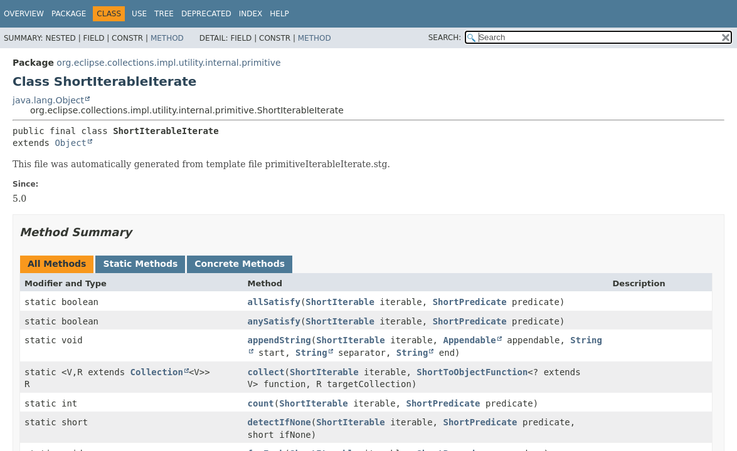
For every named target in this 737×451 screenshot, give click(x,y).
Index (251, 13)
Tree (164, 13)
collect (266, 372)
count (261, 403)
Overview (24, 13)
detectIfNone (279, 422)
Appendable (469, 340)
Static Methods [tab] (140, 264)
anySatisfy (274, 321)
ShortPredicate (470, 302)
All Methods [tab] (57, 264)
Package (68, 13)
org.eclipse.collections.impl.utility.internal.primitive (168, 63)
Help (279, 13)
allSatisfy (274, 302)
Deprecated (206, 13)
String (311, 353)
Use (139, 13)
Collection (156, 372)
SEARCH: (445, 37)
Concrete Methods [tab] (239, 264)
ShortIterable (339, 302)
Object (71, 143)
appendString (279, 340)
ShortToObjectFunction (472, 372)
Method (167, 38)
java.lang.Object (48, 100)
